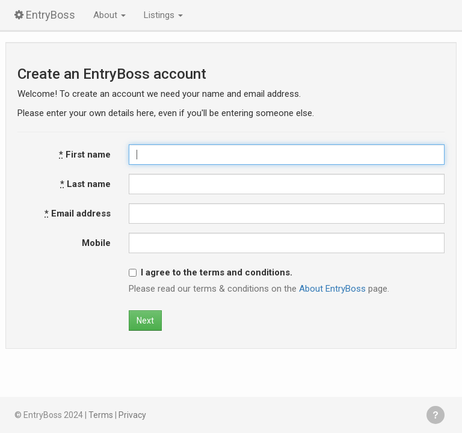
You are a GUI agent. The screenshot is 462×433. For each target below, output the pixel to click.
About (109, 15)
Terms (100, 415)
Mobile (96, 243)
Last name (85, 184)
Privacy (132, 415)
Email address (78, 213)
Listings (163, 15)
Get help (436, 415)
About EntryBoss (332, 288)
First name (85, 154)
